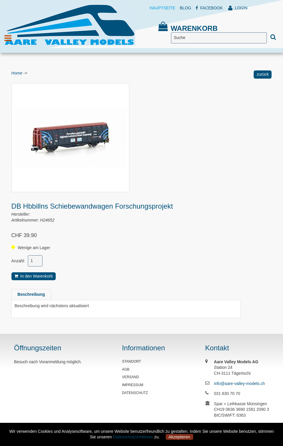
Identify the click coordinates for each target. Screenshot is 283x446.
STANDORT (131, 361)
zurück (263, 74)
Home (16, 73)
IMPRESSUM (132, 385)
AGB (125, 369)
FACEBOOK (209, 8)
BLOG (185, 8)
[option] (70, 137)
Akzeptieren (179, 437)
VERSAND (130, 377)
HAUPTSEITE (162, 8)
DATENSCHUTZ (135, 393)
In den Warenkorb (33, 276)
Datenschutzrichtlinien (133, 437)
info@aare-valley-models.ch (239, 383)
